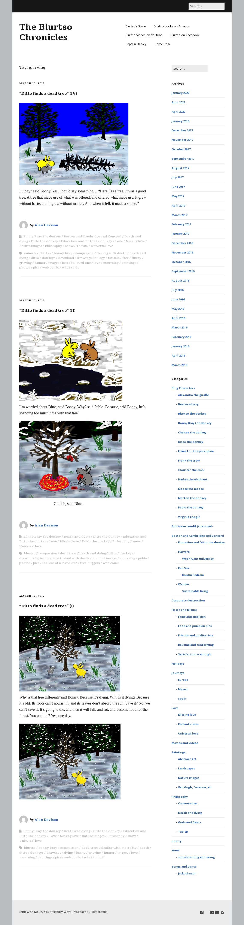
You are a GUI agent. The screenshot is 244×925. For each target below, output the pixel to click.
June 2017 (178, 187)
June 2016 (178, 299)
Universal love (102, 246)
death (144, 848)
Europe (183, 680)
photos (24, 267)
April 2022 (178, 102)
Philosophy (53, 246)
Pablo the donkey (95, 541)
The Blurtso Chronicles (45, 32)
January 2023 (180, 93)
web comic (50, 267)
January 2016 (180, 346)
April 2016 (178, 318)
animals (30, 253)
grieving (25, 263)
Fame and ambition (192, 617)
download (66, 258)
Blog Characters (183, 388)
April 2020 (178, 112)
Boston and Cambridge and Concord (92, 236)
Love (119, 241)
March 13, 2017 (32, 300)
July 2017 (177, 177)
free (125, 258)
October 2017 (181, 149)
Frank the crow (189, 460)
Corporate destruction (188, 600)
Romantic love (188, 724)
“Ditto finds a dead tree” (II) (47, 310)
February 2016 (181, 337)
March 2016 (179, 327)
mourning (111, 263)
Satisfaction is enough (194, 654)
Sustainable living (195, 591)
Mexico (183, 689)
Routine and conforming (196, 645)
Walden (183, 584)
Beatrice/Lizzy (188, 404)
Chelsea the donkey (192, 432)
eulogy (100, 258)
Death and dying (77, 537)
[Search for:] (206, 6)
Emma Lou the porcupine (196, 451)
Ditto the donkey (44, 241)
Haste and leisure (184, 610)
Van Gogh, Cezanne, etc (195, 787)
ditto (35, 258)
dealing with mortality (119, 848)
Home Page (162, 44)
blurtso (45, 253)
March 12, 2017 (32, 596)
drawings (84, 258)
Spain (182, 698)
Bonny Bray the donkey (42, 236)
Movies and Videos (185, 743)
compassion (84, 253)
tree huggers (90, 563)
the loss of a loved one (59, 563)
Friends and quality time (195, 635)
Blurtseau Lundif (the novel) (192, 526)
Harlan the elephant (192, 479)
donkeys (48, 258)
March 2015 (179, 365)
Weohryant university (198, 559)
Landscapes (186, 768)
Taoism (82, 246)
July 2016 (177, 290)
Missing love (135, 241)
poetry (177, 841)
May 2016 (178, 309)
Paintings (179, 752)
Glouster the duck (191, 470)
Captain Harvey (135, 44)
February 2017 (181, 224)
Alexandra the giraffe (193, 395)
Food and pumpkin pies (195, 626)
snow (69, 246)
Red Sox (183, 568)
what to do (70, 267)
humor (40, 263)
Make (38, 912)
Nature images (30, 246)
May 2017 (178, 196)
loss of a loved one (76, 263)
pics (36, 267)
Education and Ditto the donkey (86, 241)
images (53, 263)
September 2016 (183, 271)
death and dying (93, 553)
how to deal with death (70, 558)
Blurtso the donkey (192, 413)
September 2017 (183, 158)
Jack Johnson (187, 873)
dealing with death (111, 253)
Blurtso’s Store (135, 26)
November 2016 (182, 252)
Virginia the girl (189, 517)
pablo (142, 558)
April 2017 (178, 205)
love (97, 263)
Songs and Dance (184, 866)
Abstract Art (187, 759)
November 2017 (182, 140)
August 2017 (180, 168)
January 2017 (180, 233)
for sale (113, 258)
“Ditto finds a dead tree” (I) (46, 606)
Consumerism (188, 803)
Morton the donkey (192, 498)
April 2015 (178, 355)
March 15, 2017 (32, 83)
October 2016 (181, 262)
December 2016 (182, 243)
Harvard (184, 552)
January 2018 (180, 121)
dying (68, 853)
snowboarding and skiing (196, 857)
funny (136, 258)
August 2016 (180, 280)
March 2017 (179, 215)
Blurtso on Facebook (184, 35)
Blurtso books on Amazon (172, 26)
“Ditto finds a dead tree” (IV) (48, 93)
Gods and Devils (189, 822)
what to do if (94, 857)
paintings (129, 263)
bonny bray (63, 253)
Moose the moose (191, 489)
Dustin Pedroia (193, 575)
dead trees (68, 553)
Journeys (178, 673)
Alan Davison (46, 225)
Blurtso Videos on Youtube (143, 35)
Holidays (178, 664)
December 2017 (182, 130)
